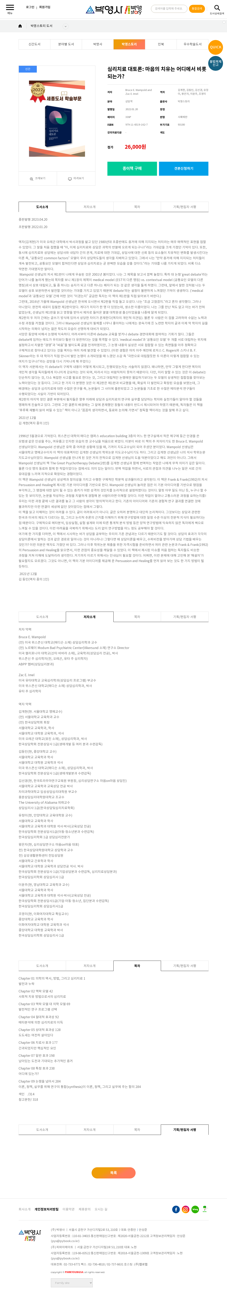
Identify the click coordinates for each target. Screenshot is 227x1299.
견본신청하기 (183, 168)
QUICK (215, 47)
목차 (137, 207)
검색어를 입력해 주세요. (169, 9)
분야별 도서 (66, 44)
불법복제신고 (216, 63)
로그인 (30, 7)
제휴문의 (85, 1209)
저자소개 (90, 207)
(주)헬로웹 (141, 1264)
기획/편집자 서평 (184, 207)
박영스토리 (129, 44)
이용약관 (69, 1209)
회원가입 (44, 7)
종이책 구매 (132, 168)
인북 (161, 44)
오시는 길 (101, 1209)
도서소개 (42, 207)
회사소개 (25, 1209)
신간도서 (34, 44)
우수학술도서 (193, 44)
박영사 (97, 44)
